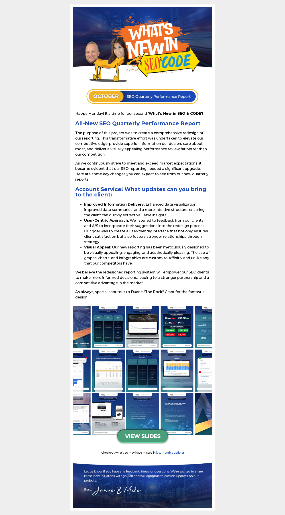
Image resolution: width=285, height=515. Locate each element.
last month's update (169, 452)
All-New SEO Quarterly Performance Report (137, 123)
